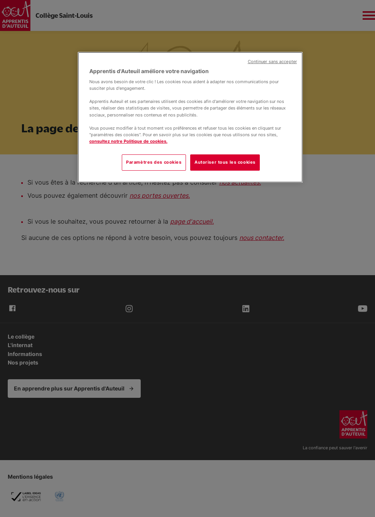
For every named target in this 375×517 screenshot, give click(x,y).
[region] (190, 117)
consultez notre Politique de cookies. (128, 141)
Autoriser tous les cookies (225, 162)
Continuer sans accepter (272, 61)
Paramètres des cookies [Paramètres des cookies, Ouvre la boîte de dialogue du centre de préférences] (154, 162)
